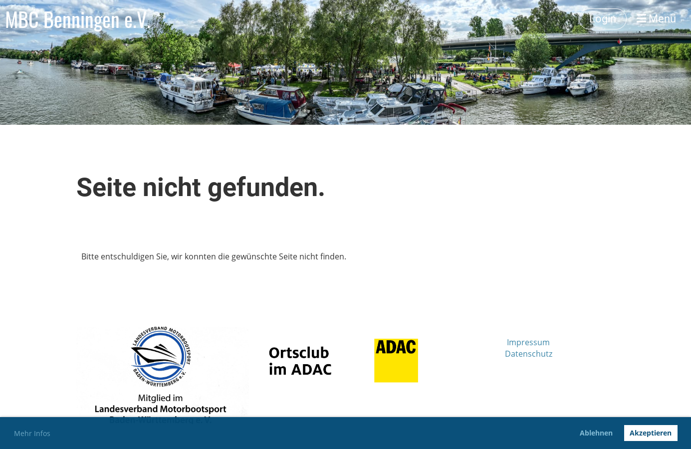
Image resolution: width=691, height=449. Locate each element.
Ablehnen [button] (596, 433)
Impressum (528, 342)
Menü (656, 18)
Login (602, 18)
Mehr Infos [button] (32, 433)
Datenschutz (528, 353)
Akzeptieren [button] (651, 433)
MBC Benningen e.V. (78, 19)
